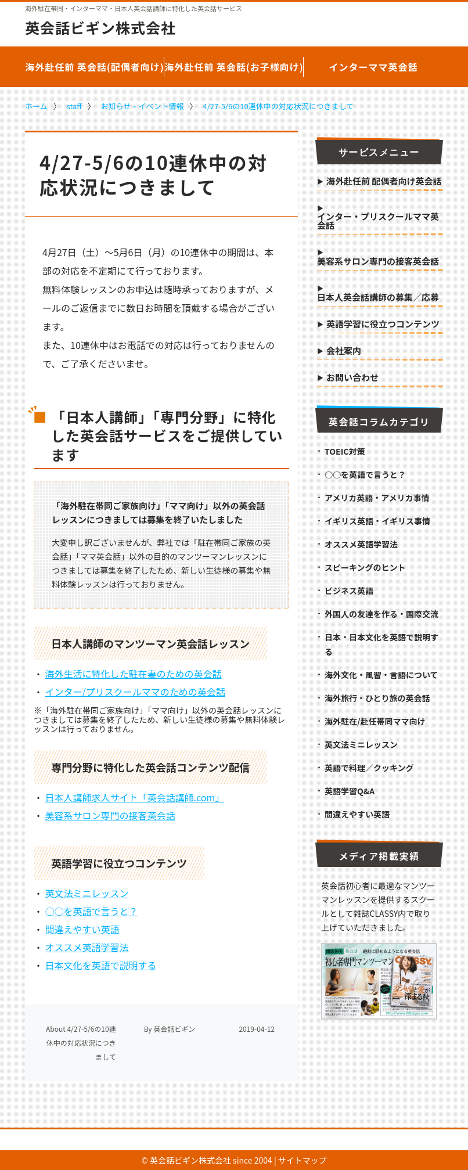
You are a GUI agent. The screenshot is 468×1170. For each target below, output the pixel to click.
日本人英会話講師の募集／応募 (378, 298)
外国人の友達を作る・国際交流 (381, 614)
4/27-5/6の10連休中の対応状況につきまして (278, 105)
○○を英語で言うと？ (91, 911)
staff (74, 105)
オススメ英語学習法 (87, 947)
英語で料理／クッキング (369, 767)
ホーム (36, 105)
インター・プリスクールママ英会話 (378, 221)
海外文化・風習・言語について (381, 675)
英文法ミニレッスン (87, 893)
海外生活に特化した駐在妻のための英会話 (133, 674)
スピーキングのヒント (365, 567)
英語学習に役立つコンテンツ (383, 324)
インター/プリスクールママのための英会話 (135, 692)
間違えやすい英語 (82, 929)
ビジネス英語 (349, 590)
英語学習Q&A (350, 791)
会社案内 (343, 351)
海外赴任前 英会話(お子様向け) (234, 67)
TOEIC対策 (345, 451)
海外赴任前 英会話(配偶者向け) (94, 67)
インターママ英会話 (373, 67)
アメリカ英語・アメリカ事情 (377, 497)
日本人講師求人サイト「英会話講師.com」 (135, 797)
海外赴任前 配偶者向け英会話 (383, 182)
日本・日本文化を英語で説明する (381, 644)
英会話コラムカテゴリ (379, 421)
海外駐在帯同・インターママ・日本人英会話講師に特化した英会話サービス (133, 8)
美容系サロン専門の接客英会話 (110, 815)
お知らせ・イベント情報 (142, 105)
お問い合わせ (352, 378)
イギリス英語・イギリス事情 (377, 521)
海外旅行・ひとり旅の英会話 (377, 698)
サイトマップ (302, 1160)
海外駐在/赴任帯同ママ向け (375, 721)
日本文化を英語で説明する (101, 965)
